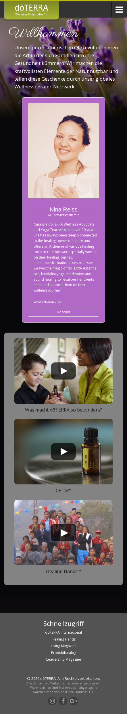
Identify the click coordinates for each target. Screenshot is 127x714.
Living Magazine (63, 645)
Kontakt (63, 312)
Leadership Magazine (63, 659)
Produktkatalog (63, 652)
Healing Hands (64, 639)
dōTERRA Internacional (63, 632)
